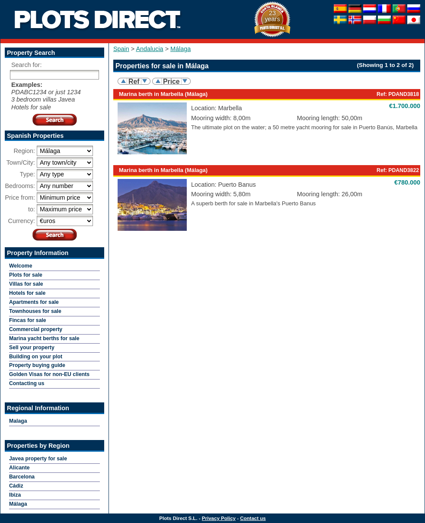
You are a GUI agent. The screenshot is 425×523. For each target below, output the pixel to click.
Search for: (26, 64)
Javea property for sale (38, 459)
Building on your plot (35, 357)
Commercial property (35, 329)
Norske (354, 20)
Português (399, 8)
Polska (369, 20)
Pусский (413, 8)
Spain (121, 48)
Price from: (20, 197)
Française (384, 8)
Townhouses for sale (35, 311)
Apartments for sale (34, 302)
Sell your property (31, 347)
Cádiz (16, 486)
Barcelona (22, 477)
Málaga (180, 48)
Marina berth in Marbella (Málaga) (163, 94)
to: (31, 209)
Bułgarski (384, 20)
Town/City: (20, 162)
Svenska (340, 20)
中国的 (399, 20)
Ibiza (15, 495)
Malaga (18, 421)
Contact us (253, 518)
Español (340, 8)
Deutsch (354, 8)
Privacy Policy (219, 518)
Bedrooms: (20, 185)
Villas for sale (26, 284)
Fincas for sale (27, 320)
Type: (27, 174)
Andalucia (149, 48)
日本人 (413, 20)
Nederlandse (369, 8)
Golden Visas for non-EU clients (49, 374)
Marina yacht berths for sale (44, 338)
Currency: (21, 220)
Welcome (20, 266)
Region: (24, 150)
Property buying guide (37, 365)
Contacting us (27, 383)
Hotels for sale (27, 293)
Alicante (19, 468)
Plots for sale (25, 275)
